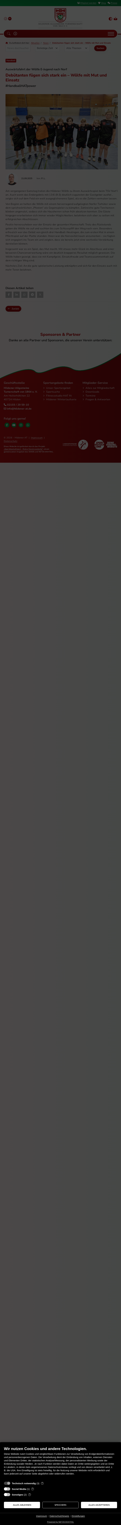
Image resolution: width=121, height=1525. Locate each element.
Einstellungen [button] (78, 1516)
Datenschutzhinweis (59, 1516)
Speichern (60, 1505)
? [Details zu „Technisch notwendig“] (42, 1483)
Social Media (19, 1489)
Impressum (41, 1516)
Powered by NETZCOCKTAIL (60, 1522)
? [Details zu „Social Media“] (32, 1489)
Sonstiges (17, 1494)
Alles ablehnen (22, 1505)
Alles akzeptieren (99, 1505)
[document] (60, 1463)
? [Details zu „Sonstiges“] (29, 1494)
